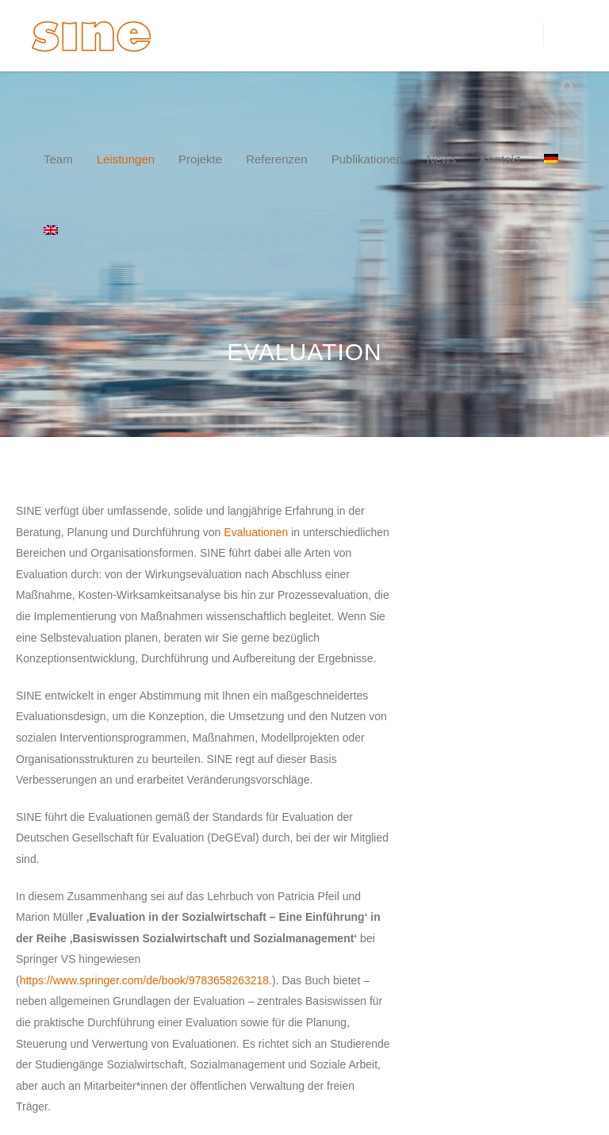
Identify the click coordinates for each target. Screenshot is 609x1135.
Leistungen (126, 159)
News (442, 159)
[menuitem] (551, 159)
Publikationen (367, 159)
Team (58, 159)
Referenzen (277, 159)
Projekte (200, 159)
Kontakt (500, 159)
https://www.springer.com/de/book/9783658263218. (146, 980)
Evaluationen (256, 532)
